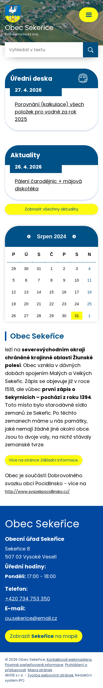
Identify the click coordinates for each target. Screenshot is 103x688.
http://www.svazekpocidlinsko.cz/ (37, 491)
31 (77, 316)
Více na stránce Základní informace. (44, 460)
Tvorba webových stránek (50, 675)
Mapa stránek (40, 670)
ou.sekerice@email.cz (31, 618)
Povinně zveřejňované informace (34, 664)
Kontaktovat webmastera (69, 659)
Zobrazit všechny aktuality (51, 209)
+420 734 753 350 (27, 598)
